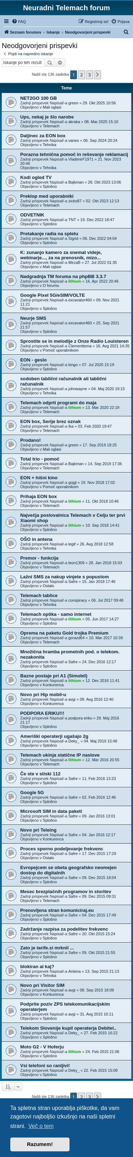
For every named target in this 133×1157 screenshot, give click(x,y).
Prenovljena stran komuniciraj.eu (57, 910)
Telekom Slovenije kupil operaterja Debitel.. (68, 1028)
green (73, 103)
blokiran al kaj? (37, 966)
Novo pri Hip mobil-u (43, 694)
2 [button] (81, 74)
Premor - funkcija (39, 558)
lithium (74, 281)
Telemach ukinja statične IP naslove (60, 755)
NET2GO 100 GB (38, 98)
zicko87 (75, 201)
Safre (73, 581)
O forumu (51, 285)
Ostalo (48, 586)
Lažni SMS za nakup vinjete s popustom (64, 576)
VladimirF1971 (81, 159)
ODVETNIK (32, 215)
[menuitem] (19, 21)
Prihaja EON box (38, 496)
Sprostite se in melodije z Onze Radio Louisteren (74, 341)
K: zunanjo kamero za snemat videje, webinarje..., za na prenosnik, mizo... (61, 255)
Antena (74, 971)
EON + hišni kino (38, 477)
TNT (72, 220)
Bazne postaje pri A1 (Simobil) (53, 675)
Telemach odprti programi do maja (58, 402)
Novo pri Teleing (38, 830)
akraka (74, 122)
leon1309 (76, 563)
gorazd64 (76, 638)
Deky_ (73, 741)
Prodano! (30, 440)
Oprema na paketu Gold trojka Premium (64, 633)
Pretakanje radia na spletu (49, 233)
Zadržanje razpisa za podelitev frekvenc (64, 929)
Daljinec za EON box (43, 135)
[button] (97, 74)
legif (72, 544)
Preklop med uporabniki (46, 196)
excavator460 (80, 300)
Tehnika (49, 145)
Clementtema (80, 346)
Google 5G (32, 792)
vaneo (73, 140)
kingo (73, 365)
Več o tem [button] (41, 1126)
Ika (71, 426)
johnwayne (77, 389)
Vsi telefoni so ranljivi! (45, 1065)
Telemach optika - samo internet (56, 614)
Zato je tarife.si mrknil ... (47, 947)
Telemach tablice (38, 595)
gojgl (72, 482)
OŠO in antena (36, 539)
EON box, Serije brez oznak (50, 421)
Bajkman (76, 182)
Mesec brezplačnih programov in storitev (65, 891)
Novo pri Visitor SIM (42, 985)
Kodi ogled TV (36, 177)
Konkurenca (53, 685)
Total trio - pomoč (39, 459)
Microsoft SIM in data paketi (51, 811)
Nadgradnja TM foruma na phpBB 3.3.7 (63, 276)
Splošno (50, 186)
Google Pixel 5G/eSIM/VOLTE (52, 295)
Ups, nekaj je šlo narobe (47, 117)
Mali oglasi (52, 107)
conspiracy (77, 600)
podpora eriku (80, 718)
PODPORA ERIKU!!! (42, 713)
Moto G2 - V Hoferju (42, 1046)
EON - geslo (33, 360)
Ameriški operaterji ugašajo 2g (54, 736)
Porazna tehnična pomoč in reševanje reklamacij (74, 154)
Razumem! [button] (40, 1144)
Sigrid (73, 238)
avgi (72, 699)
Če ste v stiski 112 (40, 773)
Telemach (51, 126)
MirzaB (74, 262)
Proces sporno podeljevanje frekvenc (61, 848)
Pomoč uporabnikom (61, 350)
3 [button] (89, 74)
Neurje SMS (33, 318)
